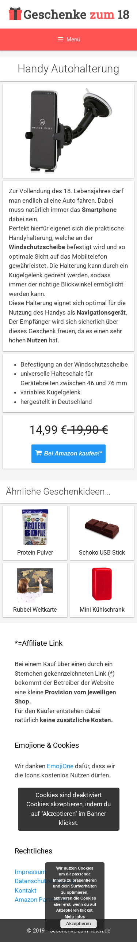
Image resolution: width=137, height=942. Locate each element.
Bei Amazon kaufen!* (68, 453)
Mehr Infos (75, 916)
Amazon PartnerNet (42, 899)
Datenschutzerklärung (45, 881)
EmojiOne (60, 766)
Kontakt (26, 890)
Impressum (30, 871)
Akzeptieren (78, 923)
